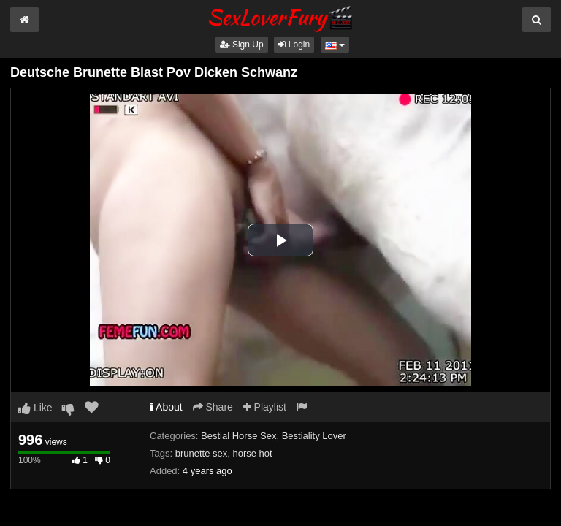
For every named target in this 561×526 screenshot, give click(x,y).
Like (35, 407)
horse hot (252, 453)
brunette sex (201, 453)
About (166, 407)
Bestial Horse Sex (238, 435)
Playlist (264, 407)
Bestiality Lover (314, 435)
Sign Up (242, 44)
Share (213, 407)
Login (294, 44)
